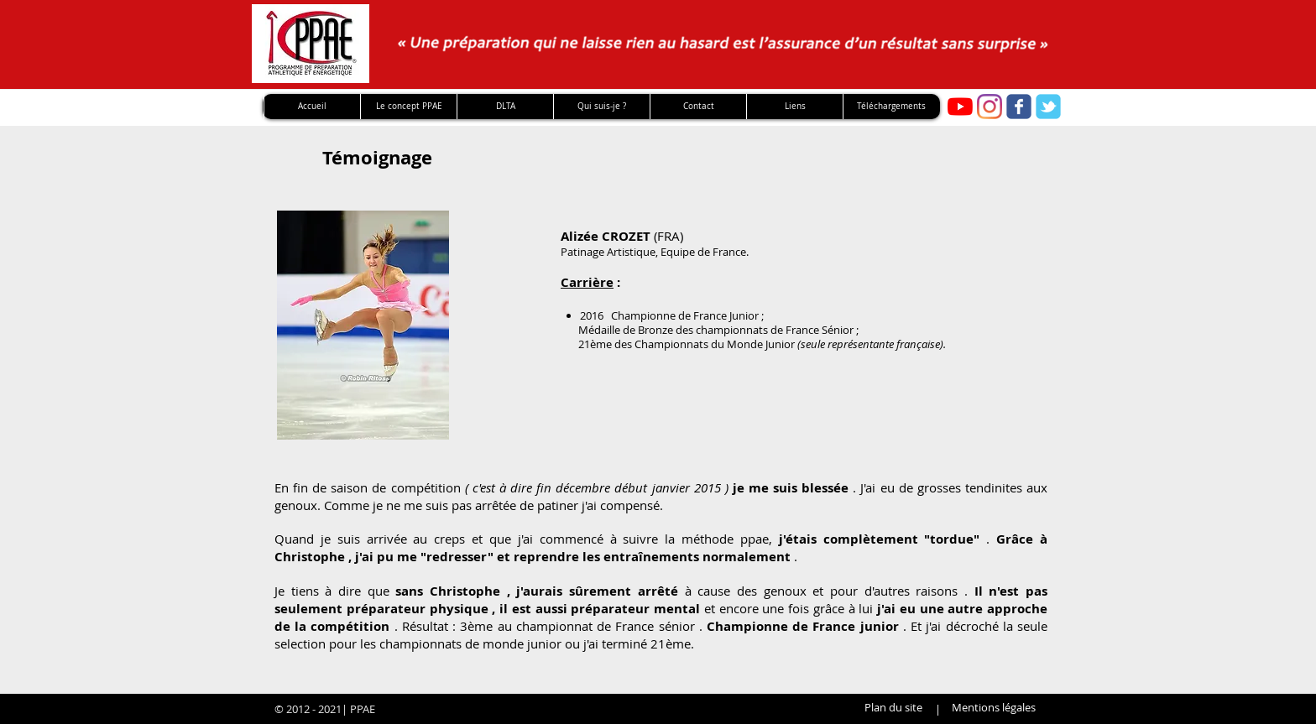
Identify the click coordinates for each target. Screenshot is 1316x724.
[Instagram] (989, 106)
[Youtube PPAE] (960, 106)
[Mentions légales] (994, 707)
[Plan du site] (893, 707)
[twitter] (1048, 106)
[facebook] (1018, 106)
